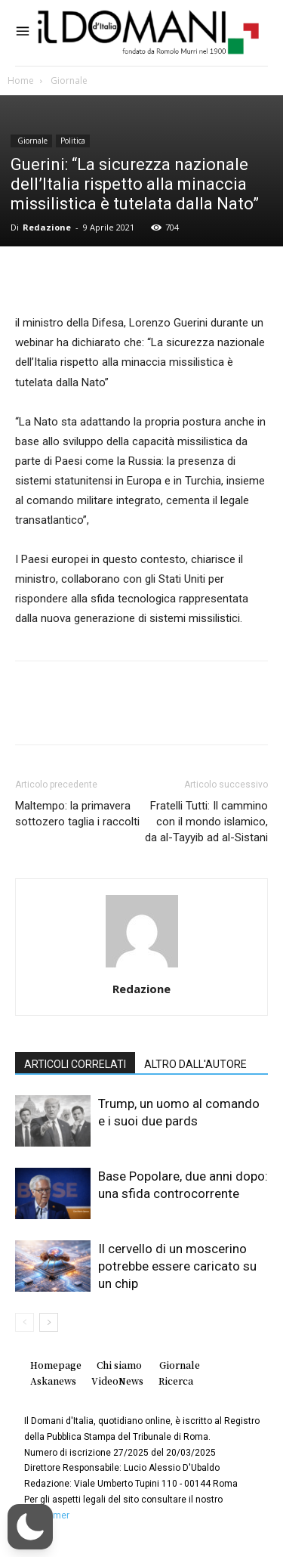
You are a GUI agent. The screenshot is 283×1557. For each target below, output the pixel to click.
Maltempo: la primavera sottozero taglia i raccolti (77, 813)
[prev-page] (24, 1322)
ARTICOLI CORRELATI (75, 1064)
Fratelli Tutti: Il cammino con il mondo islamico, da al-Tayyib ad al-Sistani (206, 821)
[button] (30, 1526)
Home (21, 80)
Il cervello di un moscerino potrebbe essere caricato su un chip (177, 1266)
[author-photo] (142, 967)
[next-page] (48, 1322)
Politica (72, 140)
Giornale (68, 80)
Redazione (47, 227)
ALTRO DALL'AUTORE (195, 1064)
